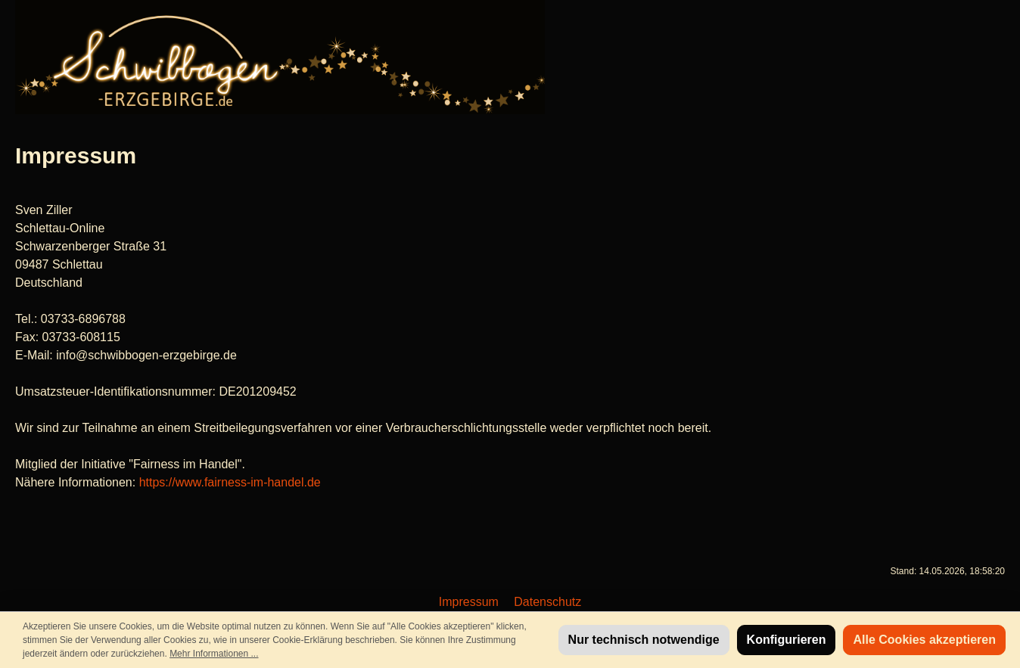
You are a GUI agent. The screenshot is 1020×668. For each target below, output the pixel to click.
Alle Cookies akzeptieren (924, 639)
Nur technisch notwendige (644, 639)
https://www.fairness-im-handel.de (230, 482)
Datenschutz (547, 601)
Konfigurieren (786, 639)
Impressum (470, 601)
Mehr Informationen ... (213, 653)
